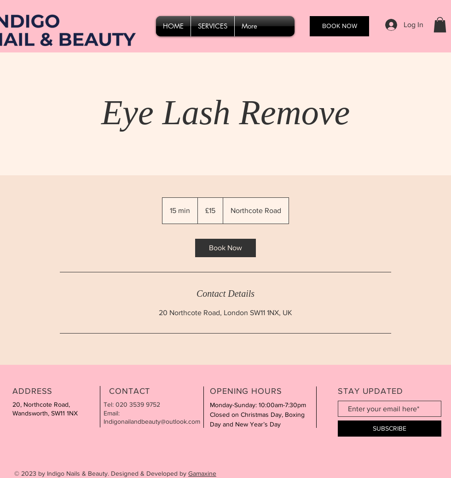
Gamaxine (202, 473)
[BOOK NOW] (339, 26)
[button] (440, 24)
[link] (225, 248)
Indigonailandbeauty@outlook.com (152, 421)
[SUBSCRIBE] (389, 428)
